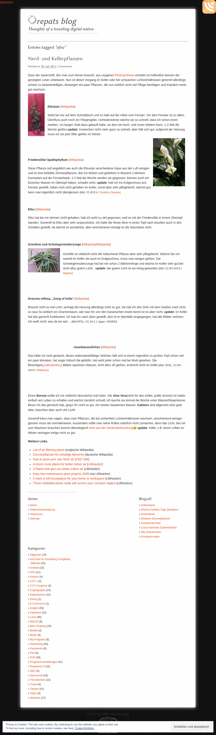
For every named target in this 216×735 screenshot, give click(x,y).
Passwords (36, 648)
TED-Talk (82, 459)
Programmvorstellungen (43, 661)
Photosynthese (124, 75)
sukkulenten (52, 365)
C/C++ (34, 581)
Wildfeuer (42, 370)
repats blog (56, 21)
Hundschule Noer (151, 523)
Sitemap (34, 518)
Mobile (34, 630)
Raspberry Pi (37, 666)
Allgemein (35, 554)
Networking (36, 644)
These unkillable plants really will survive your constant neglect (74, 483)
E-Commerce (37, 603)
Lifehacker (95, 464)
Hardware (35, 612)
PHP (32, 657)
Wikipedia (67, 106)
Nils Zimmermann (151, 532)
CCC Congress (38, 585)
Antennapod (148, 505)
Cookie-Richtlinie (84, 728)
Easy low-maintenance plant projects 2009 (61, 473)
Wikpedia (82, 298)
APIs (32, 572)
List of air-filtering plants (48, 450)
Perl (32, 652)
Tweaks (34, 688)
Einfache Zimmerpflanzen (155, 518)
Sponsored (36, 675)
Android (34, 567)
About (33, 505)
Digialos (67, 273)
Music (33, 635)
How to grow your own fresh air (53, 459)
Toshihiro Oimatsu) (110, 192)
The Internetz (37, 679)
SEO (32, 670)
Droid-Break (148, 514)
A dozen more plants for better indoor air (60, 464)
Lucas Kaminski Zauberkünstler (159, 527)
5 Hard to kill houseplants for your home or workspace (68, 478)
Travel (33, 684)
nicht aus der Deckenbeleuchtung (111, 428)
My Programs (37, 639)
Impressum (36, 514)
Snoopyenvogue (150, 536)
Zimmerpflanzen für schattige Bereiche (58, 454)
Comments (65, 66)
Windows (35, 697)
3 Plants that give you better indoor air (58, 469)
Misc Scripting (38, 626)
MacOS (34, 621)
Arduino (34, 576)
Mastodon (6, 2)
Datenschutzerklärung (42, 509)
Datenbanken (37, 594)
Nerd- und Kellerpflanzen (55, 59)
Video (33, 693)
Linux (33, 617)
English (34, 608)
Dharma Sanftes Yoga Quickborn (159, 509)
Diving (33, 599)
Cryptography (37, 590)
